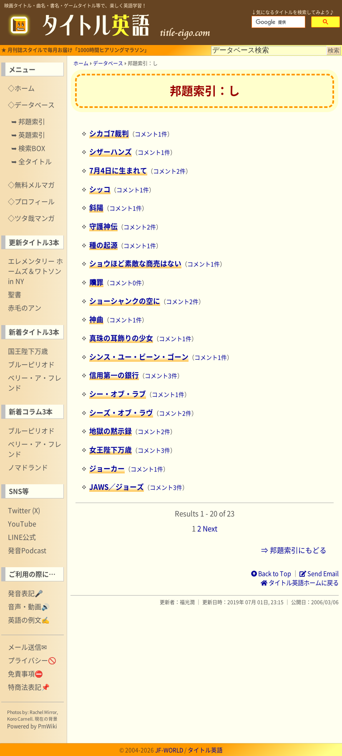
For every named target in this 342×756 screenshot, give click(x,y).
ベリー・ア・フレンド (34, 383)
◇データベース (31, 105)
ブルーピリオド (31, 364)
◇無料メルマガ (31, 185)
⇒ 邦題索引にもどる (294, 550)
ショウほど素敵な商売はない (135, 263)
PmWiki (47, 726)
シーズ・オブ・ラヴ (121, 413)
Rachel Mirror (43, 712)
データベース (108, 63)
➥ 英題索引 (28, 135)
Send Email (319, 573)
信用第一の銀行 (114, 375)
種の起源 (103, 245)
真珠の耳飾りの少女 (121, 338)
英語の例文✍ (29, 620)
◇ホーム (21, 88)
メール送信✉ (27, 647)
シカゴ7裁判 (109, 133)
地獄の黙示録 (110, 431)
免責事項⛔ (25, 673)
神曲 (96, 319)
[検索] (277, 22)
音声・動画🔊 (29, 606)
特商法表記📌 (29, 687)
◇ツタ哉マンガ (31, 218)
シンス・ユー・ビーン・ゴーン (139, 357)
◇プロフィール (31, 201)
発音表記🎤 (25, 593)
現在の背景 (46, 719)
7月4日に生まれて (118, 170)
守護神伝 (103, 226)
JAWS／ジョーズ (116, 487)
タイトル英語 (205, 750)
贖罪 (96, 282)
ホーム (80, 63)
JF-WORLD (169, 750)
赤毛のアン (24, 308)
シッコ (100, 189)
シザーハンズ (110, 152)
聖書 (14, 294)
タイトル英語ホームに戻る (300, 582)
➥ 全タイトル (31, 161)
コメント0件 (125, 282)
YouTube (22, 523)
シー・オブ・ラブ (117, 394)
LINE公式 (22, 537)
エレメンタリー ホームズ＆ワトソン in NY (35, 271)
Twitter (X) (24, 510)
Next (210, 528)
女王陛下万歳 (110, 450)
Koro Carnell (20, 719)
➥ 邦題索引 (28, 121)
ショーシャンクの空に (124, 301)
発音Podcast (27, 550)
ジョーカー (107, 468)
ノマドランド (28, 467)
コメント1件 (151, 134)
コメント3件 (161, 375)
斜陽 (96, 208)
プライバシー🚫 (32, 660)
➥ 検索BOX (28, 148)
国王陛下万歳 (28, 351)
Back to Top (271, 573)
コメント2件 (169, 171)
